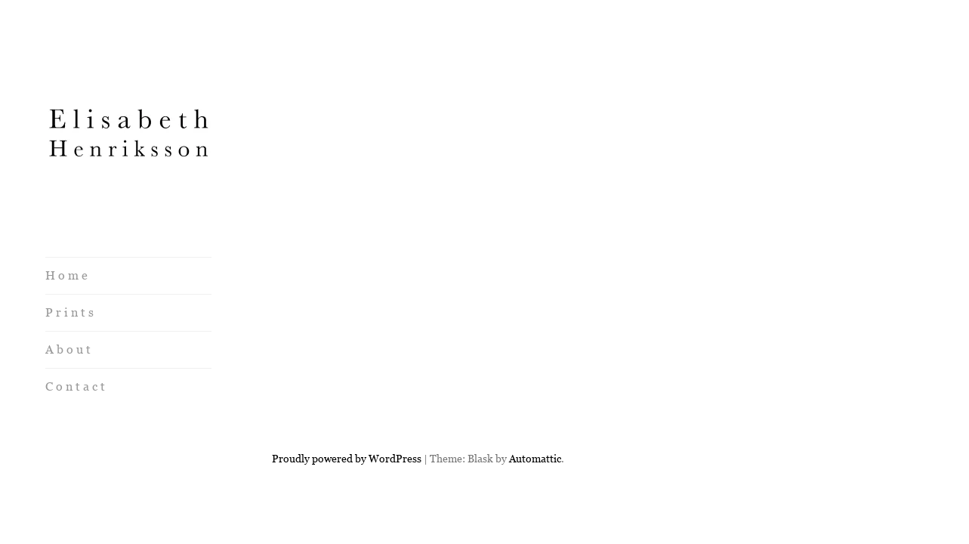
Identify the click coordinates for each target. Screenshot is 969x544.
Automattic (535, 404)
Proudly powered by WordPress (346, 404)
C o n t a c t (75, 386)
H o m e (66, 275)
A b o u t (68, 349)
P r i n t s (69, 312)
